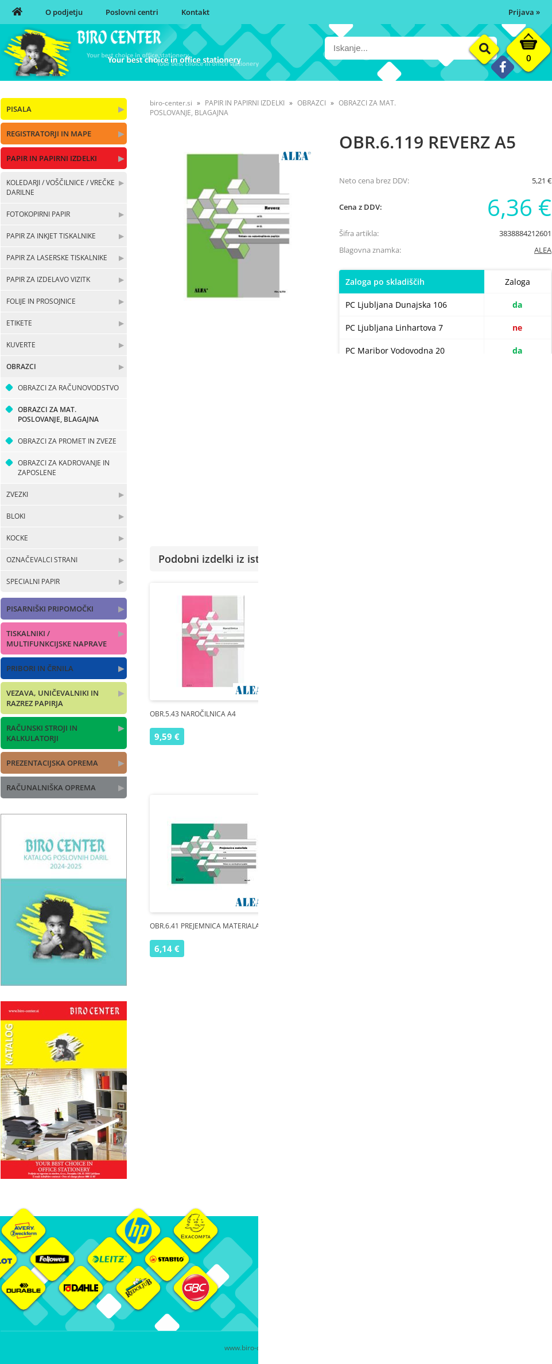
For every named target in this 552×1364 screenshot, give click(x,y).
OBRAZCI (21, 366)
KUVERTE (21, 345)
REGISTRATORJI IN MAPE (48, 133)
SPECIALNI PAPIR (33, 581)
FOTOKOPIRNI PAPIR (38, 214)
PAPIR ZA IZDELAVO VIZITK (48, 279)
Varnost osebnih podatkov (413, 1300)
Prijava (524, 12)
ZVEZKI (17, 494)
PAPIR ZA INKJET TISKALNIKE (51, 236)
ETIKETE (19, 323)
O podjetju (64, 12)
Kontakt (195, 12)
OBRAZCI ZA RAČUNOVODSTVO (68, 388)
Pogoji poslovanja (398, 1283)
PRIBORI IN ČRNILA (39, 668)
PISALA (19, 109)
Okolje (470, 1266)
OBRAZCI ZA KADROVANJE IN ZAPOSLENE (64, 467)
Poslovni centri (132, 12)
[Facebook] (502, 67)
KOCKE (17, 538)
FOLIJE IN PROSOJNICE (41, 301)
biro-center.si (171, 103)
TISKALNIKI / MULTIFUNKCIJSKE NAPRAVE (56, 638)
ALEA (542, 250)
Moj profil (384, 1266)
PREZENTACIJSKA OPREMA (52, 763)
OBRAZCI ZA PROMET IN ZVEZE (67, 441)
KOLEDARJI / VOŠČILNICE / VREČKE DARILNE (60, 187)
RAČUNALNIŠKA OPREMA (51, 787)
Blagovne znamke (490, 1283)
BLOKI (15, 516)
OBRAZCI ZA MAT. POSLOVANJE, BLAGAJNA (58, 414)
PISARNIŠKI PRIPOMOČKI (50, 608)
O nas (286, 1266)
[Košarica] (528, 53)
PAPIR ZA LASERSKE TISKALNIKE (56, 257)
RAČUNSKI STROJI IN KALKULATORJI (41, 733)
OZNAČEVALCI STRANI (41, 560)
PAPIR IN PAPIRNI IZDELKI (51, 158)
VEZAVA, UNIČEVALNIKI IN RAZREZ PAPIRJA (52, 698)
